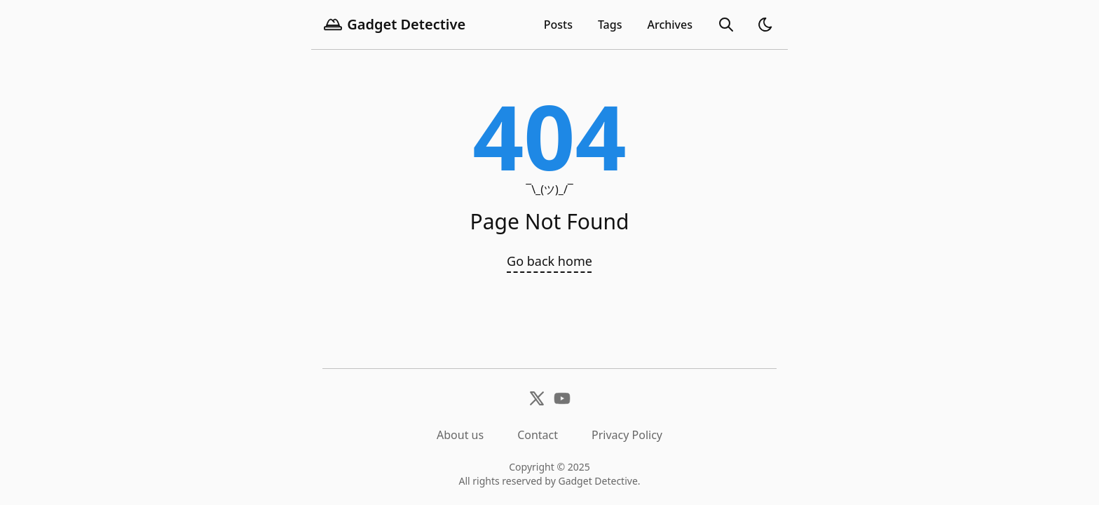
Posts (558, 24)
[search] (726, 24)
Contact (537, 435)
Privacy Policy (627, 435)
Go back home (549, 260)
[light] (765, 24)
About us (460, 435)
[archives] (669, 24)
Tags (610, 24)
